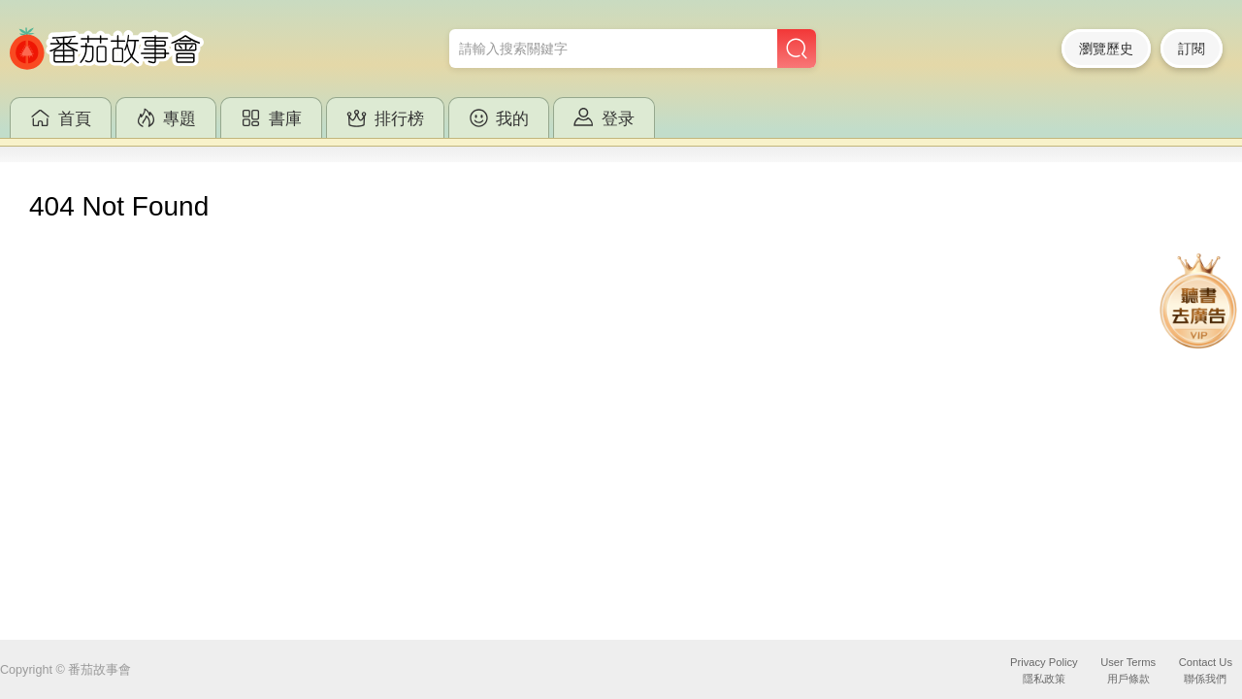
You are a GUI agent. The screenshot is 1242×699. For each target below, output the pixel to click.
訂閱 (1191, 48)
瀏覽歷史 (1106, 48)
